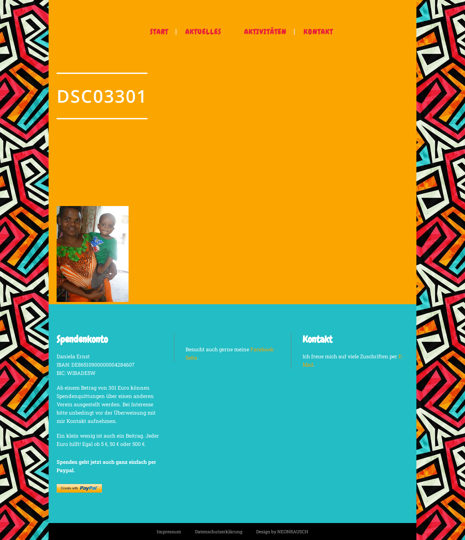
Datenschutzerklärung (218, 531)
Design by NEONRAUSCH (282, 531)
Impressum (169, 531)
